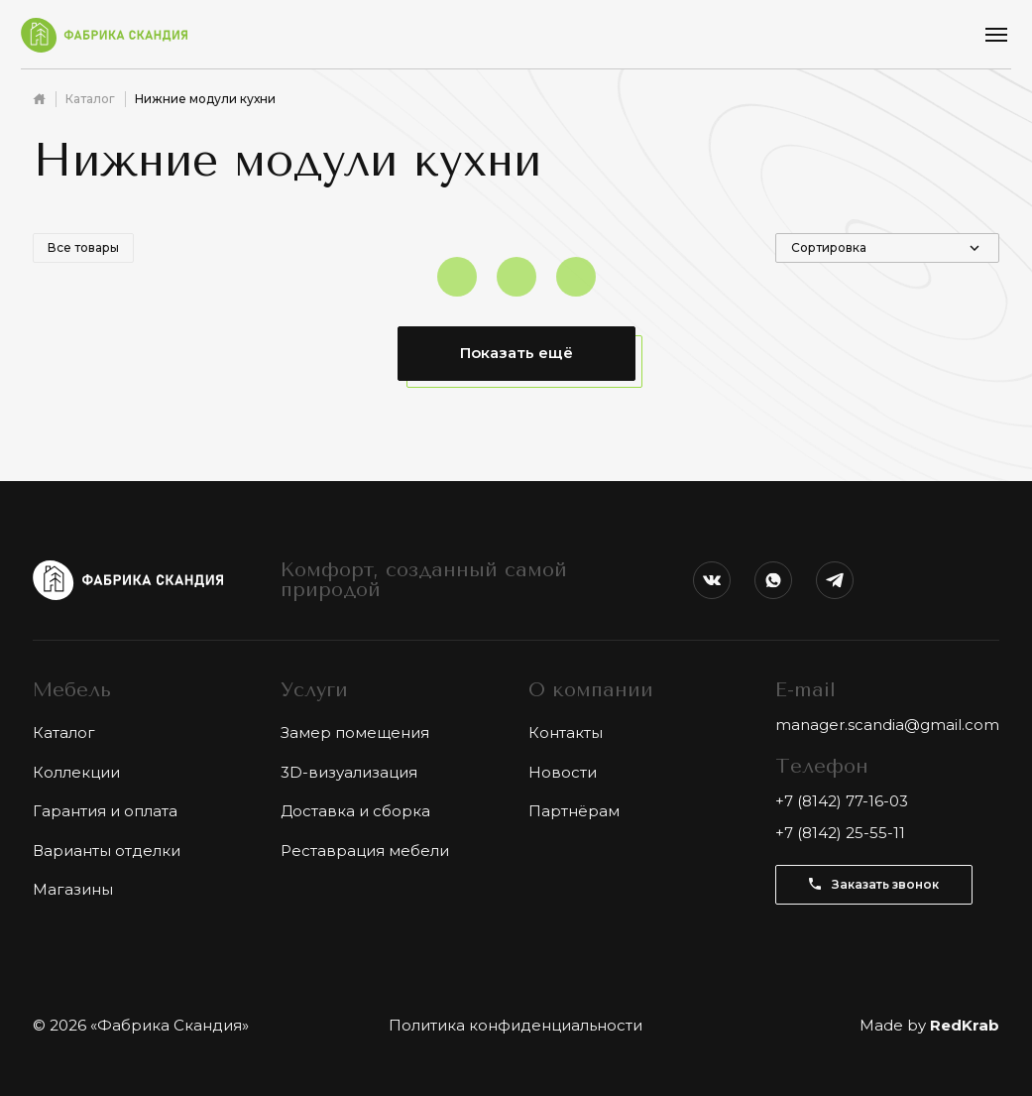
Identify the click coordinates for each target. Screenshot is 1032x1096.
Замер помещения (355, 732)
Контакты (565, 732)
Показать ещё (516, 352)
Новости (562, 772)
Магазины (73, 889)
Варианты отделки (106, 850)
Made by (929, 1025)
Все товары (83, 247)
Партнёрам (574, 810)
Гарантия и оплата (105, 810)
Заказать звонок (874, 884)
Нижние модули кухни (205, 98)
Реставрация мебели (365, 850)
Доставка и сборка (355, 810)
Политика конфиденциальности (515, 1025)
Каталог (90, 98)
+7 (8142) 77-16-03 (841, 801)
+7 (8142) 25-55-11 (840, 832)
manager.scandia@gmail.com (887, 724)
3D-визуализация (349, 772)
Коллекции (76, 772)
